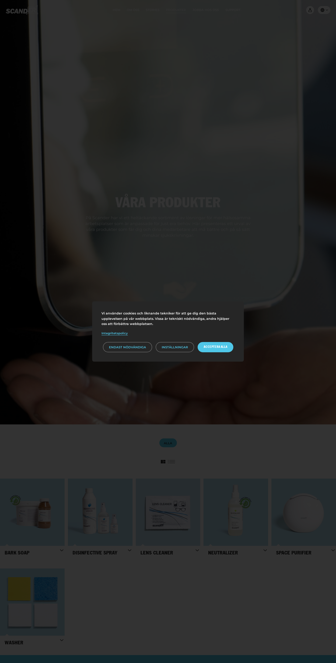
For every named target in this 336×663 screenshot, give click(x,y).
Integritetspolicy (115, 333)
